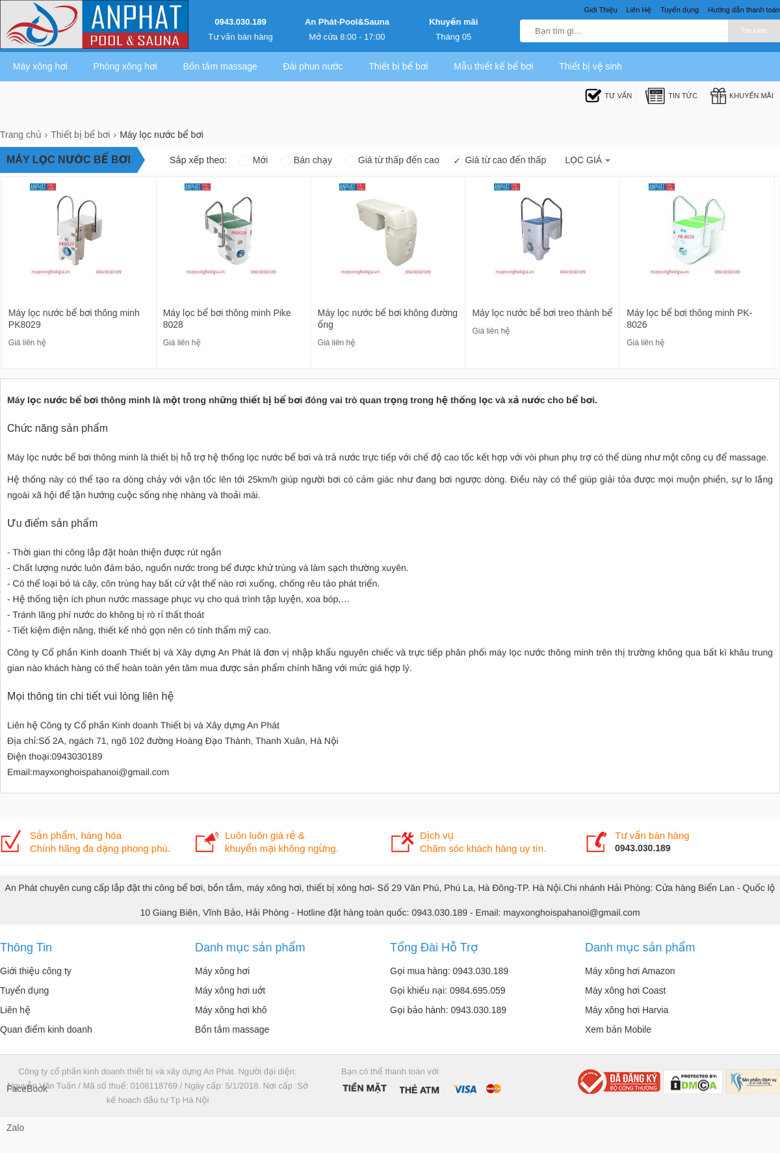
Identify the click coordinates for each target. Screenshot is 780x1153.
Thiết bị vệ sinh (590, 66)
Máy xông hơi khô (231, 1010)
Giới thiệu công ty (36, 971)
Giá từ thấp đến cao (391, 160)
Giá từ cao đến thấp (499, 160)
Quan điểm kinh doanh (46, 1029)
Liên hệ (15, 1010)
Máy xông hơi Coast (625, 990)
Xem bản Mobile (618, 1029)
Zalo (15, 1127)
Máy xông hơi (40, 66)
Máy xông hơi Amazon (630, 971)
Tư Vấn (608, 96)
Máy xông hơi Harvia (626, 1010)
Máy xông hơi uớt (230, 990)
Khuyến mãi (453, 22)
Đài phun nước (313, 66)
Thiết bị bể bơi (398, 66)
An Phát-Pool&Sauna (347, 22)
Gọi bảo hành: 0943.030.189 (448, 1010)
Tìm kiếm (754, 31)
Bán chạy (306, 160)
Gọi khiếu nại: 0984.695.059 (448, 990)
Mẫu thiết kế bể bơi (493, 66)
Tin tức (671, 96)
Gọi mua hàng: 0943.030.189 (449, 971)
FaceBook (19, 1088)
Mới (253, 160)
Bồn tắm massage (220, 66)
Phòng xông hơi (125, 66)
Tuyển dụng (24, 990)
